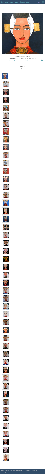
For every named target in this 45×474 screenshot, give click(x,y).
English (39, 2)
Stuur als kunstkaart (22, 61)
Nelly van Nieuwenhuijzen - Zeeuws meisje (15, 2)
